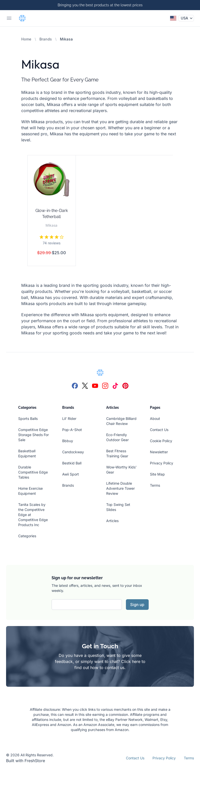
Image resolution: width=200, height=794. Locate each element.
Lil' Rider (69, 418)
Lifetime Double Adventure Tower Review (120, 488)
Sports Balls (28, 418)
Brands (45, 39)
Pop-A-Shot (72, 429)
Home (26, 39)
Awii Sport (70, 474)
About (155, 418)
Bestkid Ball (71, 463)
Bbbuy (67, 441)
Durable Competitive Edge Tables (33, 472)
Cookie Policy (161, 441)
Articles (112, 521)
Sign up (137, 604)
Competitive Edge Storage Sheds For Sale (33, 434)
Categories (27, 536)
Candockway (73, 452)
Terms (155, 485)
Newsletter (159, 452)
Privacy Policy (161, 463)
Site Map (157, 474)
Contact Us (159, 429)
